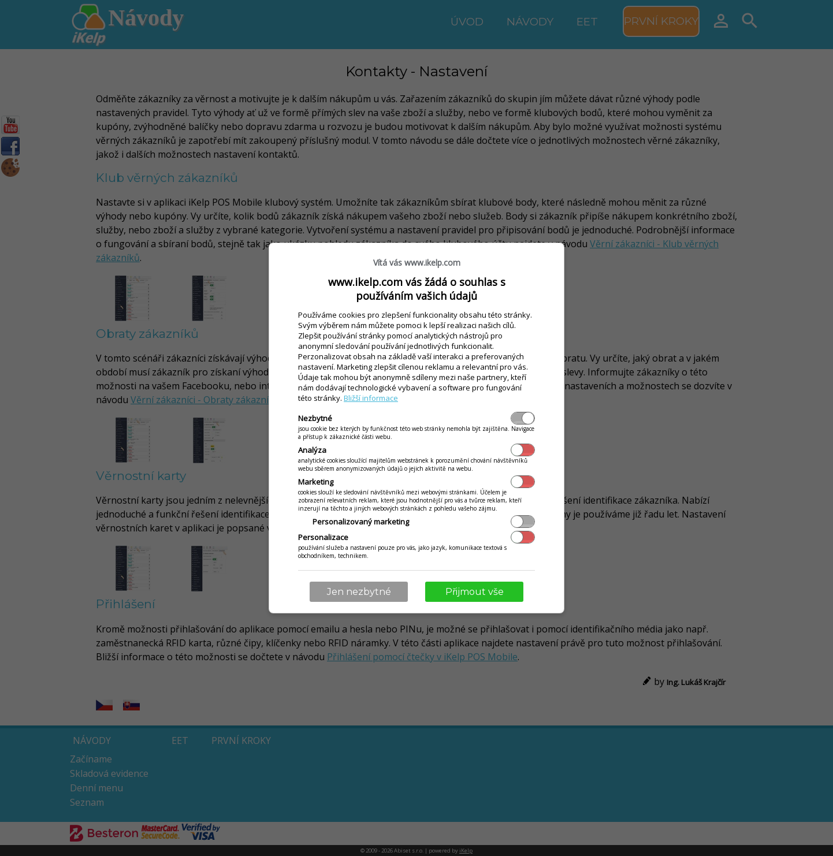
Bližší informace (371, 398)
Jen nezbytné (359, 591)
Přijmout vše (474, 591)
